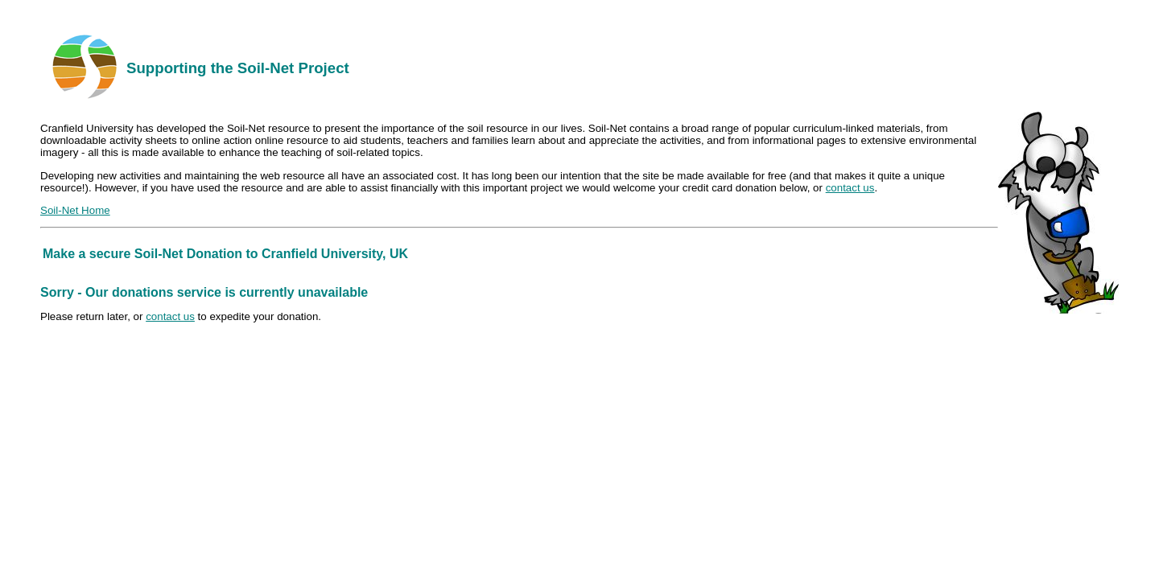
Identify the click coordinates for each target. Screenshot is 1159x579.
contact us (850, 188)
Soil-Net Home (75, 210)
